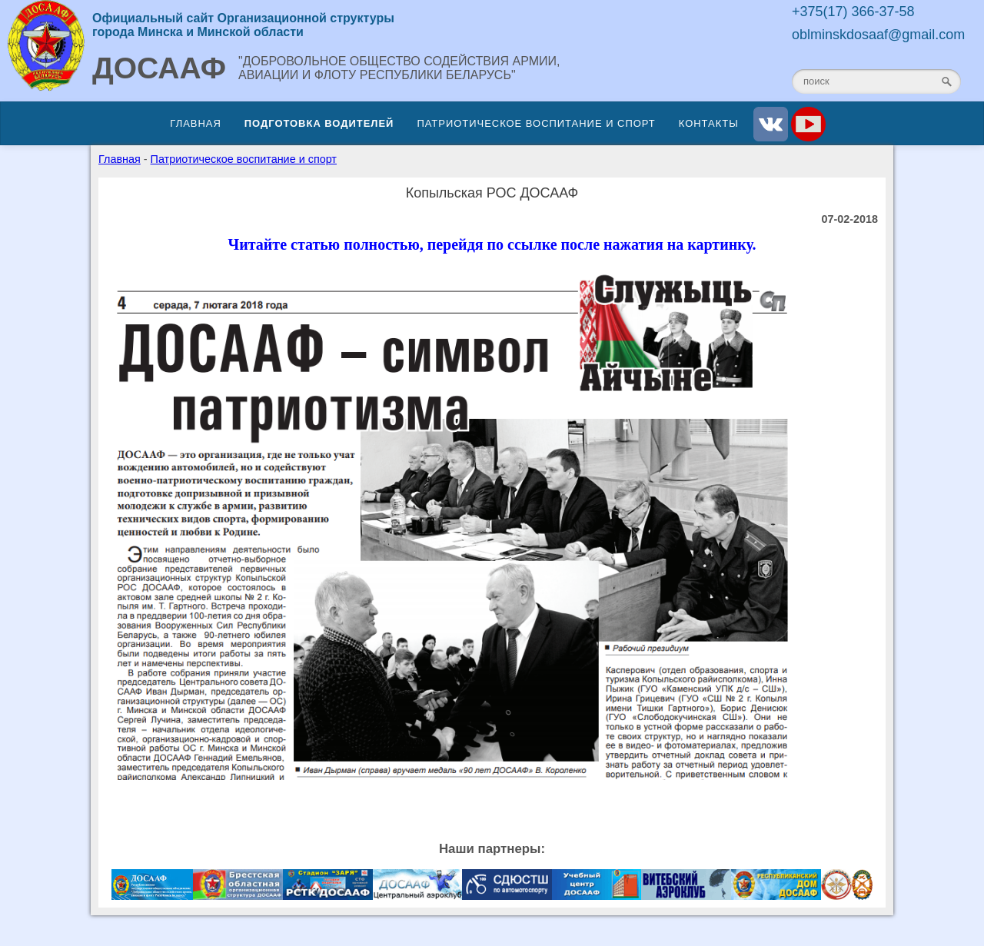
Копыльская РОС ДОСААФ (492, 193)
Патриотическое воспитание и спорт (536, 123)
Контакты (709, 123)
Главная (195, 123)
